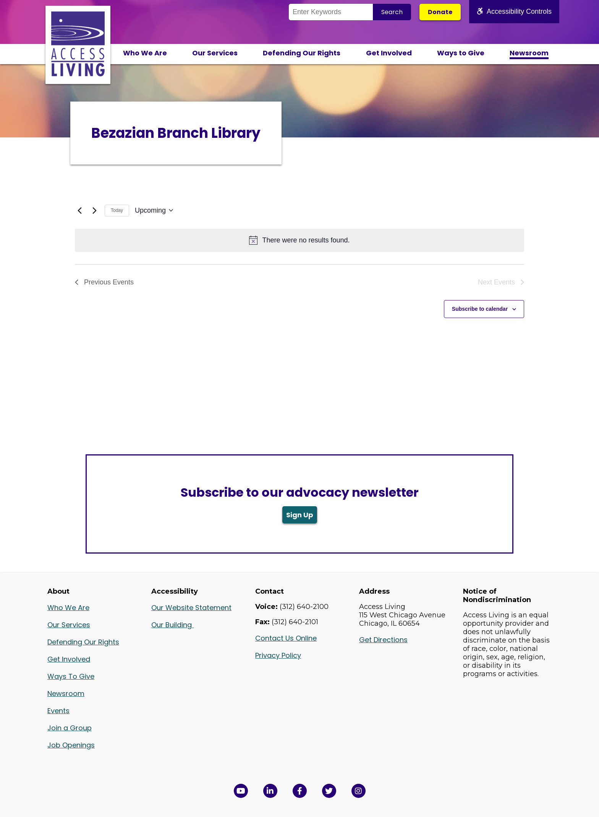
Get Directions (383, 639)
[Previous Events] (79, 210)
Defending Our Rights (301, 53)
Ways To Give (70, 676)
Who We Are (145, 53)
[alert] (299, 240)
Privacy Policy (278, 655)
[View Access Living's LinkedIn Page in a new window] (270, 791)
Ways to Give (460, 53)
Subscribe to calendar (480, 309)
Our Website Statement (191, 607)
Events (58, 710)
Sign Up (299, 515)
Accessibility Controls (514, 11)
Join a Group (69, 728)
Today (117, 210)
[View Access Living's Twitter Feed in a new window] (329, 791)
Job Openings (71, 745)
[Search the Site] (331, 12)
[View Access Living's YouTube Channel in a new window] (241, 791)
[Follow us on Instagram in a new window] (358, 791)
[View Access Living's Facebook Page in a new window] (300, 791)
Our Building (172, 625)
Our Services (215, 53)
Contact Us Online (286, 638)
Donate (440, 12)
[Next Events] (94, 210)
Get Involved (389, 53)
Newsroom (529, 53)
